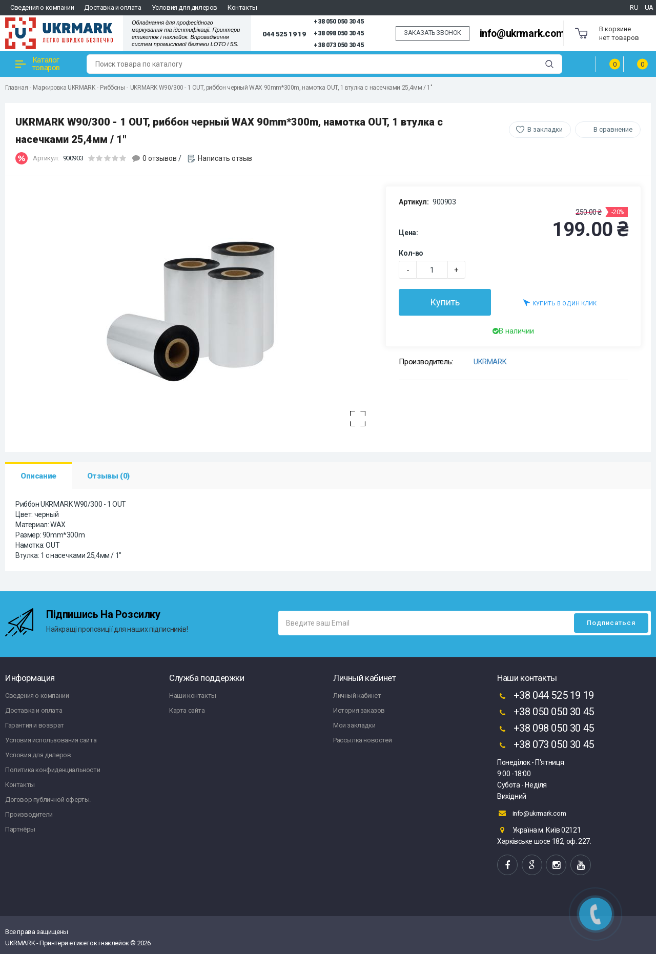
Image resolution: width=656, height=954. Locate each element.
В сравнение (612, 129)
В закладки (545, 129)
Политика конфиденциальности (52, 770)
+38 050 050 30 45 (338, 21)
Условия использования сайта (50, 740)
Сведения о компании (42, 7)
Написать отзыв (225, 158)
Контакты (242, 7)
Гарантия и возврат (34, 725)
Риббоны (112, 87)
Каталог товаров (37, 63)
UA (649, 7)
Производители (29, 814)
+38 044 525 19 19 (545, 696)
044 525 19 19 (283, 34)
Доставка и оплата (112, 7)
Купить (445, 302)
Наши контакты (192, 695)
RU (634, 7)
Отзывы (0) (108, 476)
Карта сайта (187, 710)
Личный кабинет (357, 695)
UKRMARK (490, 361)
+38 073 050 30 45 (338, 45)
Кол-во (411, 253)
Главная (16, 87)
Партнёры (20, 829)
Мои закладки (354, 725)
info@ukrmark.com (522, 33)
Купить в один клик (560, 302)
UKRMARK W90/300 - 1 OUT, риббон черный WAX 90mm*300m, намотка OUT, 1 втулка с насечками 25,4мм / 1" (281, 87)
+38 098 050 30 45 (338, 33)
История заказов (359, 710)
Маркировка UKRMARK (64, 87)
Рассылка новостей (362, 740)
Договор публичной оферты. (48, 799)
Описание (38, 476)
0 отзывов (159, 158)
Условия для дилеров (184, 7)
